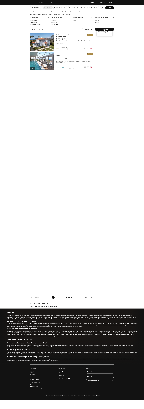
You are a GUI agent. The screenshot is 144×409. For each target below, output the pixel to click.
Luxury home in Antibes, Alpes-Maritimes (65, 73)
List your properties (34, 379)
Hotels (96, 20)
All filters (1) (35, 7)
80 (71, 297)
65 (69, 297)
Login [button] (110, 2)
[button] (48, 7)
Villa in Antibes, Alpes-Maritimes (63, 34)
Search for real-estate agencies (37, 388)
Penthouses (32, 22)
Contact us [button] (32, 374)
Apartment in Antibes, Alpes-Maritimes (65, 54)
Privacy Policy (74, 395)
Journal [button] (31, 372)
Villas (52, 20)
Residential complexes (35, 24)
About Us (32, 371)
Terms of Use (80, 395)
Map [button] (41, 29)
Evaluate (92, 2)
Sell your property (34, 386)
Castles (74, 20)
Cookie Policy (87, 395)
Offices (96, 22)
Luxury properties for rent (36, 306)
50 (66, 297)
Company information (95, 395)
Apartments (32, 20)
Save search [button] (104, 29)
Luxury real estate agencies (50, 306)
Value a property (34, 384)
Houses (53, 22)
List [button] (33, 29)
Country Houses (54, 24)
